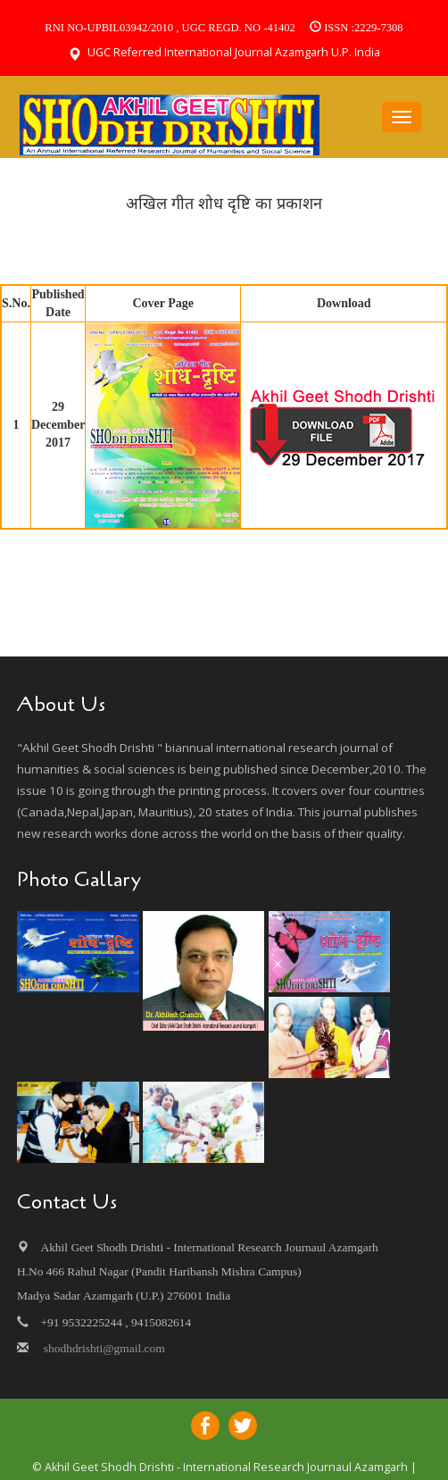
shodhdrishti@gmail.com (102, 1348)
